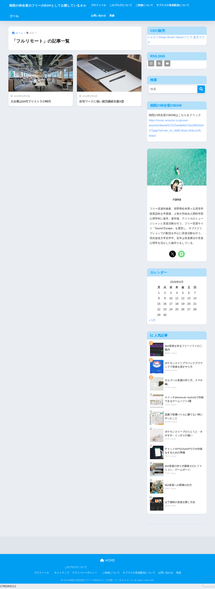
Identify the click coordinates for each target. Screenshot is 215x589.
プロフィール (111, 5)
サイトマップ (61, 572)
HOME (107, 560)
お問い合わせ (111, 15)
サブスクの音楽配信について (185, 5)
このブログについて (133, 5)
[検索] (201, 89)
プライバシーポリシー (84, 572)
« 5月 (152, 320)
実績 (124, 15)
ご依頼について (157, 5)
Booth (171, 37)
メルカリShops (157, 37)
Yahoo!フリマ (184, 37)
